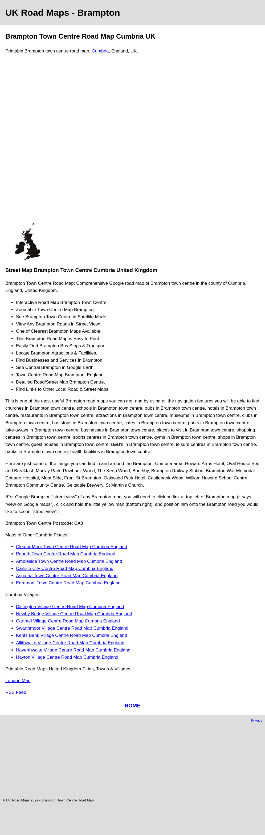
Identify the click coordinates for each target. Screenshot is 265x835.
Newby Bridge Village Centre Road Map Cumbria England (74, 613)
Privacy (256, 720)
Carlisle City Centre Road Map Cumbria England (64, 568)
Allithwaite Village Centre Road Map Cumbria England (70, 642)
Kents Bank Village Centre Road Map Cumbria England (71, 635)
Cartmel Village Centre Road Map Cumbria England (68, 621)
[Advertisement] (27, 141)
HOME (133, 705)
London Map (18, 680)
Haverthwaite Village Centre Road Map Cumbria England (73, 650)
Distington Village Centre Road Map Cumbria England (70, 606)
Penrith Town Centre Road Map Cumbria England (65, 553)
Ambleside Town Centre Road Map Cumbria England (69, 561)
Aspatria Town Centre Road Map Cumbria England (66, 575)
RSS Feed (15, 692)
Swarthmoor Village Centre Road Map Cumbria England (72, 628)
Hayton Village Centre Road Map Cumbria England (67, 657)
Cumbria (100, 51)
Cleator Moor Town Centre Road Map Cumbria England (71, 546)
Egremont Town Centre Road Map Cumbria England (68, 582)
